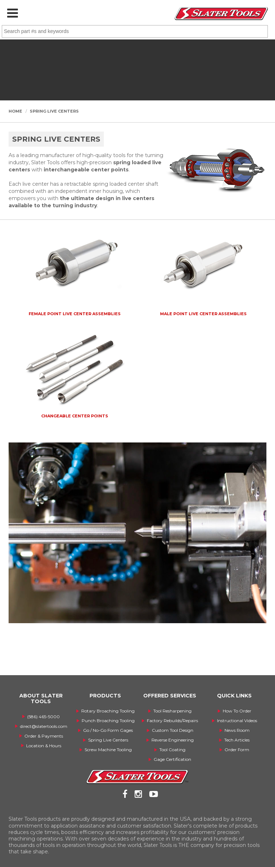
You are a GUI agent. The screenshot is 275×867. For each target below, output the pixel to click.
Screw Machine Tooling (108, 749)
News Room (237, 730)
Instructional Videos (237, 720)
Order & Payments (43, 736)
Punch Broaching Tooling (108, 720)
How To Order (237, 711)
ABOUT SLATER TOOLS (41, 698)
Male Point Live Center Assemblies (203, 313)
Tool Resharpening (172, 711)
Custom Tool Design (172, 730)
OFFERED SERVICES (169, 695)
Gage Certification (172, 759)
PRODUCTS (105, 695)
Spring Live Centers (54, 111)
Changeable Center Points (74, 415)
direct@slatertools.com (43, 726)
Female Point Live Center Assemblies (75, 313)
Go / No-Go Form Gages (108, 730)
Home (15, 111)
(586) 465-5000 (43, 716)
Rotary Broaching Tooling (108, 711)
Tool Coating (172, 749)
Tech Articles (237, 740)
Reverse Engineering (172, 740)
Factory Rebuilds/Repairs (172, 720)
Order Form (237, 749)
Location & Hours (43, 745)
